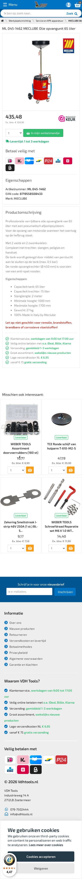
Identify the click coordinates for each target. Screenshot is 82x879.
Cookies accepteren (41, 856)
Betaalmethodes (18, 646)
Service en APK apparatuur (49, 20)
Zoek (72, 14)
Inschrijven (65, 592)
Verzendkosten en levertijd (25, 640)
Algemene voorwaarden (23, 658)
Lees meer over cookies (46, 845)
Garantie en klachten (21, 664)
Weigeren (41, 868)
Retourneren (15, 634)
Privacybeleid (16, 652)
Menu (10, 4)
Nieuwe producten (19, 628)
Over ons (12, 622)
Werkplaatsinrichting (20, 20)
